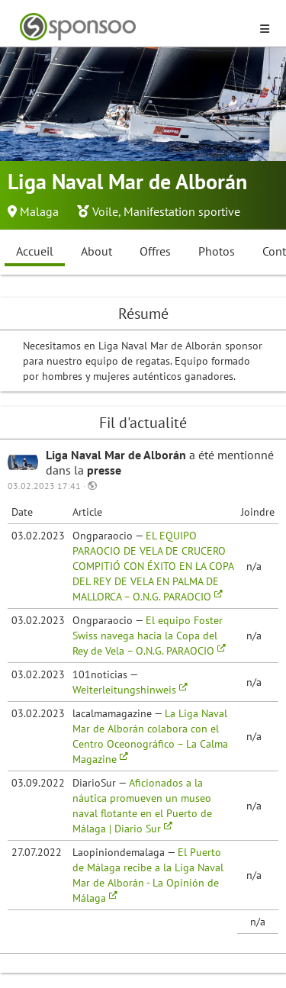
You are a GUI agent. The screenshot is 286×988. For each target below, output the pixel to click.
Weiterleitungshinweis (130, 690)
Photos (216, 251)
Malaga (39, 211)
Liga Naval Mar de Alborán (117, 454)
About (96, 251)
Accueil (34, 251)
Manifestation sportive (182, 211)
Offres (155, 251)
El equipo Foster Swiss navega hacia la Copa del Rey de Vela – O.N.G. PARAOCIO (149, 635)
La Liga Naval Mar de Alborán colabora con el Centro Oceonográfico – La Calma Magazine (150, 736)
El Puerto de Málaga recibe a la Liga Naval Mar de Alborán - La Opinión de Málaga (147, 875)
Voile (105, 211)
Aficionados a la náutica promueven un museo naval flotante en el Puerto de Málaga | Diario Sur (142, 805)
